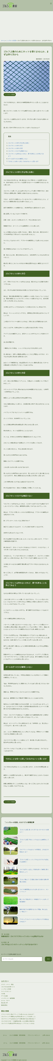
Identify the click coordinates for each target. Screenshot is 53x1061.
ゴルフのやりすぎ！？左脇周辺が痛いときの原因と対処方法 (17, 1021)
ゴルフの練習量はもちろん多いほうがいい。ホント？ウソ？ (26, 891)
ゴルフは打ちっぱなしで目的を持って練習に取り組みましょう (26, 871)
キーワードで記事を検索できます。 (11, 954)
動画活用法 (4, 1005)
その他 (3, 993)
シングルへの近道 (11, 40)
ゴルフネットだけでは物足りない (18, 151)
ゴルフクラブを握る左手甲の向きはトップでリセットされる (17, 1023)
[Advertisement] (26, 24)
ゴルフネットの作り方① (15, 145)
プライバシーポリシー (34, 1043)
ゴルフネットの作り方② (15, 148)
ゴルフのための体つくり (8, 986)
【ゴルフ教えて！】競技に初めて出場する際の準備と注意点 (26, 881)
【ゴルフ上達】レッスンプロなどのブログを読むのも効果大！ (26, 861)
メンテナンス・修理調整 (8, 998)
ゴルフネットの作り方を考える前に (18, 143)
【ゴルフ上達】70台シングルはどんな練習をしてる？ (26, 841)
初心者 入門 (4, 1003)
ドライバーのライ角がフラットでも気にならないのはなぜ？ (17, 1014)
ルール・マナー (5, 1000)
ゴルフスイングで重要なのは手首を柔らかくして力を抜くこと (18, 1016)
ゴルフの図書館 (12, 1060)
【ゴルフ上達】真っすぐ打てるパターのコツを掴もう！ (26, 831)
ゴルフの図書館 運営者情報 (17, 1043)
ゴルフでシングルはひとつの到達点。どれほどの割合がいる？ (26, 851)
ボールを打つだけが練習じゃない (18, 158)
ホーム (3, 40)
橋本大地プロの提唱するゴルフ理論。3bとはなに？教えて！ (26, 910)
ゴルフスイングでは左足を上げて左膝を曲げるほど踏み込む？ (18, 1018)
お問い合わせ (46, 1043)
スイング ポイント (6, 991)
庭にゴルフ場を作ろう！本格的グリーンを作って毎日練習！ (26, 901)
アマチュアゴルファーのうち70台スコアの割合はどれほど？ (26, 920)
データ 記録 (4, 996)
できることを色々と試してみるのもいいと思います (23, 161)
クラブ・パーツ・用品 (7, 984)
